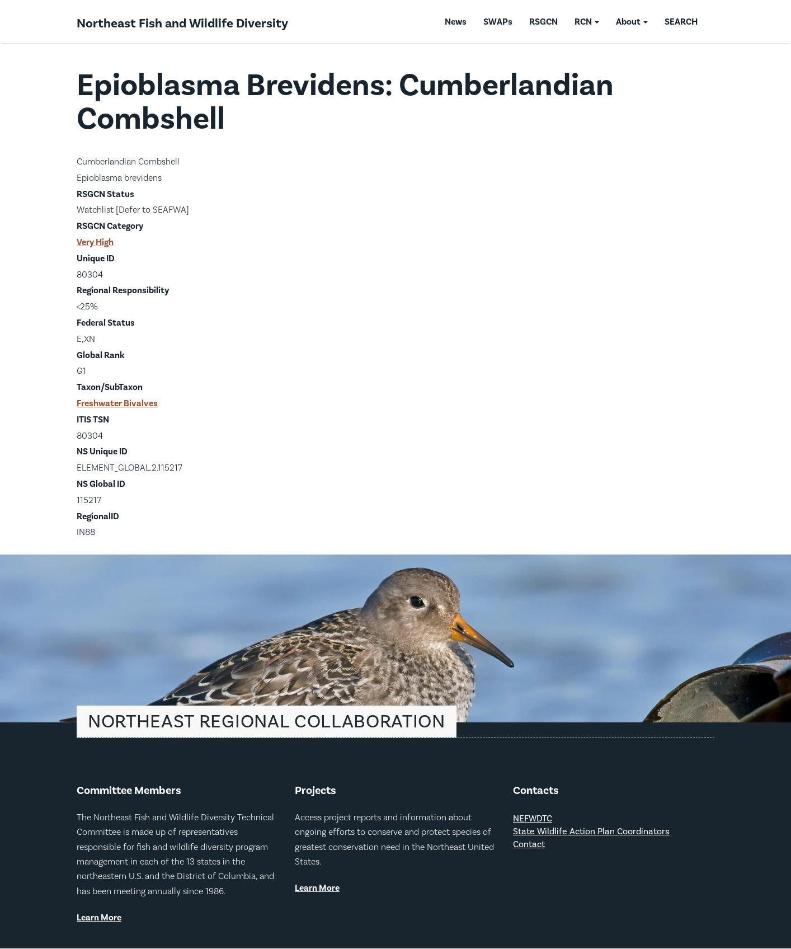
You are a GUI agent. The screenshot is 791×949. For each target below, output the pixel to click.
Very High (95, 242)
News (456, 21)
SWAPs (497, 21)
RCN (587, 21)
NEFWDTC (532, 819)
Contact (529, 844)
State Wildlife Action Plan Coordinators (591, 832)
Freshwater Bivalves (117, 403)
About (632, 21)
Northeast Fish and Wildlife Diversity (182, 23)
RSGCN (543, 21)
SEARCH (681, 21)
